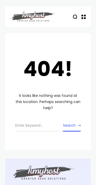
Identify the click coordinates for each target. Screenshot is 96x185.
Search (69, 125)
